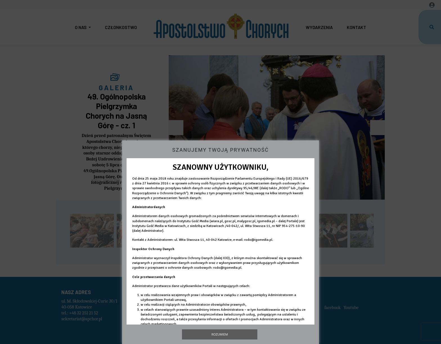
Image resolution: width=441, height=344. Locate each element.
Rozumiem (220, 334)
